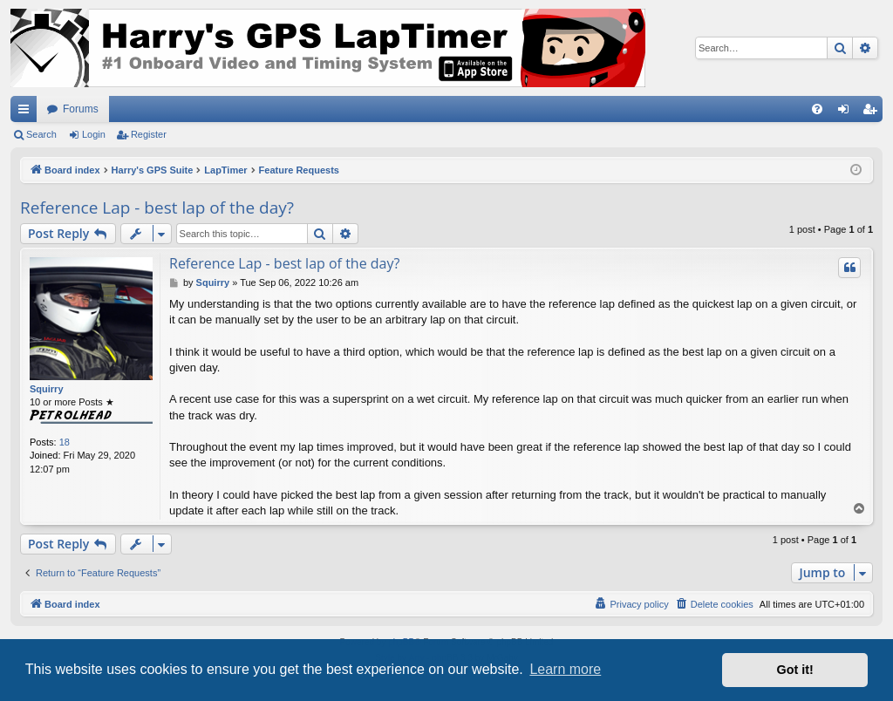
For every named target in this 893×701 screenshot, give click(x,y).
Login (94, 134)
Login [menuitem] (847, 112)
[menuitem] (817, 109)
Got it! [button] (795, 670)
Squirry (47, 389)
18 (64, 442)
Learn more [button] (565, 669)
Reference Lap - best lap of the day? (157, 207)
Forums (81, 109)
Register (149, 134)
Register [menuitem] (873, 112)
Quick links (27, 112)
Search (41, 134)
